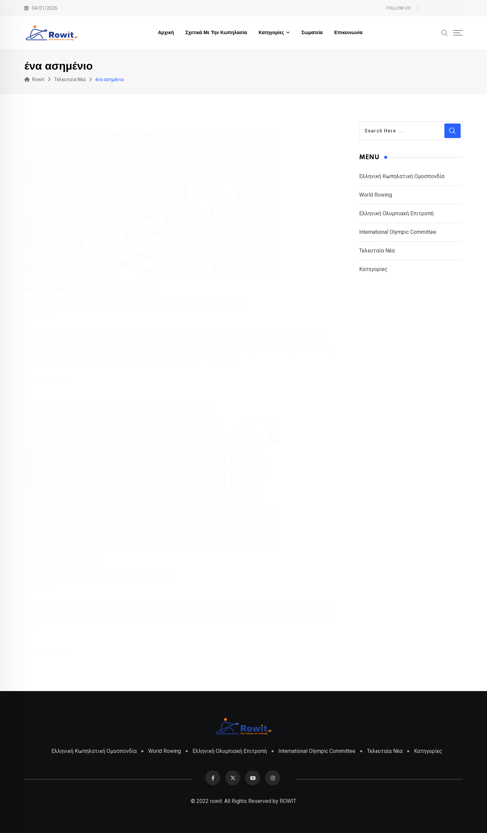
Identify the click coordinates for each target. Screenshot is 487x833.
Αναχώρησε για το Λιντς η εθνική (98, 574)
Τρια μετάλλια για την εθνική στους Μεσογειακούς (136, 302)
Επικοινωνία (348, 32)
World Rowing (375, 195)
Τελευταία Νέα (377, 250)
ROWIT (288, 801)
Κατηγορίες (271, 32)
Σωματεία (312, 32)
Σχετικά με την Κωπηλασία (216, 32)
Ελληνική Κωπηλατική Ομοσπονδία (401, 176)
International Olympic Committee (397, 232)
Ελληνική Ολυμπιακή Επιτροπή (396, 213)
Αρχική (166, 32)
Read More (51, 378)
